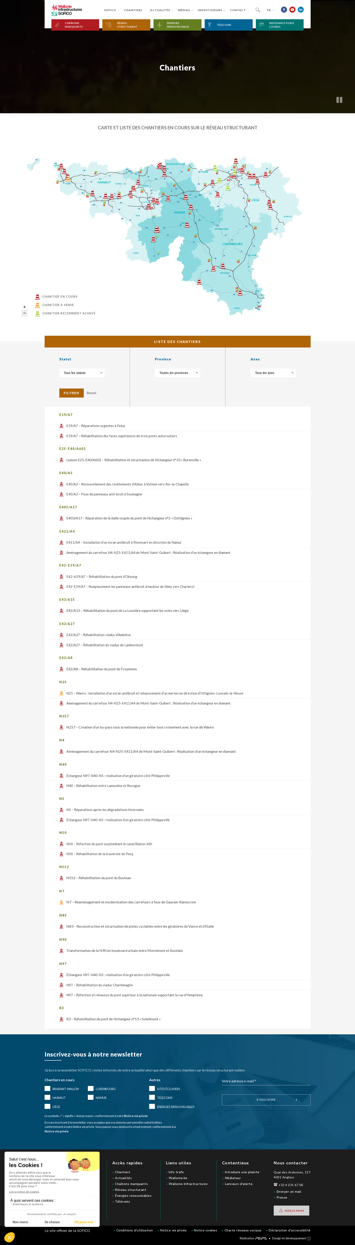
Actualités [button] (160, 10)
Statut (65, 359)
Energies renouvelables (175, 1107)
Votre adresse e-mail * (239, 1081)
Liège (56, 1107)
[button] (75, 25)
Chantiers (133, 10)
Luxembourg (106, 1089)
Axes (255, 359)
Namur (101, 1098)
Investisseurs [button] (210, 10)
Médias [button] (184, 10)
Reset (91, 393)
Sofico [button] (110, 10)
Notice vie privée (136, 1116)
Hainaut (59, 1098)
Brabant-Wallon (66, 1089)
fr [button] (269, 10)
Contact (238, 10)
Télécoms (165, 1098)
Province (163, 359)
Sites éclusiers (168, 1089)
